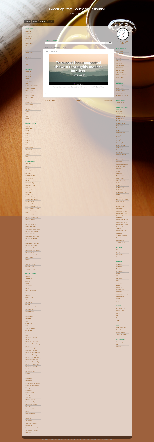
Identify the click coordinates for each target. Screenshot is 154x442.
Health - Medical (30, 93)
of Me (118, 252)
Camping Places (121, 143)
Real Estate (28, 406)
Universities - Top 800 (31, 430)
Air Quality (28, 166)
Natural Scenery (121, 327)
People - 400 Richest (31, 217)
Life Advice (119, 278)
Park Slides (119, 190)
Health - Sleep (29, 97)
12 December (120, 72)
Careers (27, 168)
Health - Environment (31, 85)
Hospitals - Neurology (31, 350)
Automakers (29, 286)
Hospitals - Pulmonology (32, 362)
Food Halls (119, 157)
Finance (27, 133)
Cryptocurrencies (30, 309)
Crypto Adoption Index (31, 307)
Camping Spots (120, 145)
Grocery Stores (29, 190)
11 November (120, 70)
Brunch (118, 130)
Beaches (118, 121)
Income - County (30, 197)
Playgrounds (120, 206)
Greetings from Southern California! (77, 9)
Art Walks (119, 111)
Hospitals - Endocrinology (32, 344)
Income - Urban (30, 204)
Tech (26, 59)
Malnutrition (28, 390)
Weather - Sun (29, 266)
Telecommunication (31, 423)
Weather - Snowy (30, 264)
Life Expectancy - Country (33, 383)
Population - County (122, 95)
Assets (27, 283)
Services (28, 57)
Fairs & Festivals (121, 74)
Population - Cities (30, 234)
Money (27, 145)
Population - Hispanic (31, 241)
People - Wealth (30, 219)
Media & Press (29, 392)
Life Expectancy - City (31, 206)
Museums (119, 173)
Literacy (27, 388)
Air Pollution (29, 164)
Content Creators (30, 175)
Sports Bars (119, 238)
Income (27, 373)
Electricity (28, 318)
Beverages (28, 293)
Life (51, 94)
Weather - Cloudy (30, 262)
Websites (28, 432)
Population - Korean (31, 245)
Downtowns (119, 152)
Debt (26, 314)
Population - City (30, 402)
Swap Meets (120, 240)
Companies (28, 173)
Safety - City (29, 257)
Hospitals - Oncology (31, 355)
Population (119, 208)
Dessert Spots (120, 150)
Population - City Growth (32, 236)
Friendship (28, 81)
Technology (28, 420)
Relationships (29, 104)
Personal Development (120, 288)
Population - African (31, 224)
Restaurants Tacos (121, 230)
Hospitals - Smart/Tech (32, 364)
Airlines (27, 281)
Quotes (118, 346)
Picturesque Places (122, 199)
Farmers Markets (121, 154)
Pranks (118, 318)
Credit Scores (29, 178)
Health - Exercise (30, 88)
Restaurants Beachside (119, 216)
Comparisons (120, 257)
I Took (118, 250)
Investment (28, 378)
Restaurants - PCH (121, 213)
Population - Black (30, 226)
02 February (119, 53)
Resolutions (28, 149)
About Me (119, 264)
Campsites (119, 147)
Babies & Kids (120, 310)
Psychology (28, 102)
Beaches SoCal (120, 123)
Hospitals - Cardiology (31, 341)
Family (27, 78)
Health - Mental (29, 95)
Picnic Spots (120, 197)
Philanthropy (29, 52)
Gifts (26, 137)
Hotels (27, 369)
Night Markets (120, 77)
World (27, 118)
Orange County (120, 180)
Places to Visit (120, 332)
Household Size (30, 371)
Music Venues (120, 176)
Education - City (30, 185)
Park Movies (120, 187)
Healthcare (28, 192)
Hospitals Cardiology (122, 164)
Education (28, 41)
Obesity (27, 395)
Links (50, 21)
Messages (119, 283)
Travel (27, 62)
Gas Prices (28, 323)
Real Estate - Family (31, 255)
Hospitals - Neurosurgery (32, 352)
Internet (27, 376)
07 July (118, 60)
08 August (119, 63)
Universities (28, 425)
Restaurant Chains (30, 409)
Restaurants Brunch (122, 219)
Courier (27, 304)
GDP (26, 326)
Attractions (119, 114)
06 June (118, 58)
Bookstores (119, 128)
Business (28, 31)
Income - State (29, 201)
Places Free (119, 204)
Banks (27, 288)
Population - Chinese (31, 231)
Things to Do (120, 102)
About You (119, 266)
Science (27, 55)
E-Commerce (29, 316)
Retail (27, 411)
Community (28, 36)
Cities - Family (120, 90)
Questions (119, 291)
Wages (27, 259)
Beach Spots (120, 118)
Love (117, 280)
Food (26, 135)
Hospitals (119, 161)
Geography (28, 330)
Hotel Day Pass (120, 166)
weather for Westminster (109, 32)
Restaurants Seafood (119, 227)
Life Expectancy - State (32, 208)
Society (27, 152)
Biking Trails (119, 125)
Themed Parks (120, 242)
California (28, 33)
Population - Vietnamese (32, 250)
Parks (118, 194)
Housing (27, 48)
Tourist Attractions (121, 334)
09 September (120, 65)
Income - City (29, 194)
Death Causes (29, 311)
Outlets (118, 183)
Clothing (27, 300)
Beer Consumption (30, 290)
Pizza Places (29, 222)
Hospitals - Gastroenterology (30, 347)
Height (27, 335)
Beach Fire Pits (120, 116)
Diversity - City (29, 183)
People (118, 285)
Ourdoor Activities (30, 215)
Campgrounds (120, 132)
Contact (42, 21)
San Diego (119, 233)
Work (26, 64)
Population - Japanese (32, 243)
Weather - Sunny (30, 269)
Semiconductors (30, 413)
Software (28, 418)
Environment (29, 43)
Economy (28, 38)
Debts (27, 180)
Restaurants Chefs (121, 222)
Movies (118, 171)
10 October (119, 68)
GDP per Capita (30, 328)
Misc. (27, 50)
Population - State (30, 248)
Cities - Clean (29, 297)
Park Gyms (119, 185)
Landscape (119, 254)
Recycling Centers (121, 211)
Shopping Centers (121, 235)
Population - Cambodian (32, 229)
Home (28, 21)
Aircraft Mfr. (28, 278)
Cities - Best (29, 171)
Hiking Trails (120, 159)
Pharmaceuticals (30, 399)
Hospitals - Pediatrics (31, 359)
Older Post (107, 101)
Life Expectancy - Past (32, 385)
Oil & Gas (28, 397)
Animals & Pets (120, 308)
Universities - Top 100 (31, 428)
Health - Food (29, 90)
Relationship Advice (122, 294)
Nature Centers (120, 178)
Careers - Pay (120, 88)
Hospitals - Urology (31, 366)
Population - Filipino (31, 238)
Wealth (27, 114)
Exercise (28, 187)
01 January (119, 51)
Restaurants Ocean (122, 224)
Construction (29, 302)
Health (27, 45)
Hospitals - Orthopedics (32, 357)
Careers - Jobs (120, 86)
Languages (28, 380)
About (35, 21)
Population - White (30, 252)
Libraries (118, 168)
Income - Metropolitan (31, 199)
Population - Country (31, 404)
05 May (118, 56)
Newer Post (50, 101)
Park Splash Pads (121, 192)
